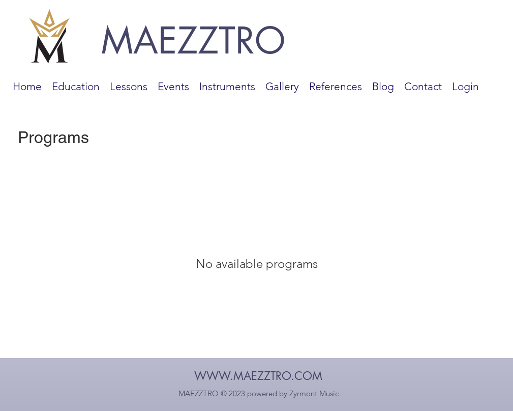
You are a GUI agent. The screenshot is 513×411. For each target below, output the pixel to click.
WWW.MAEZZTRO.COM (258, 376)
